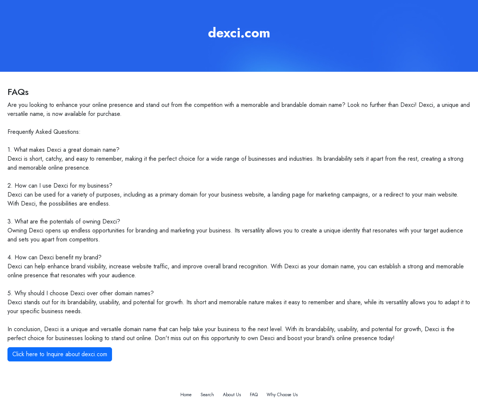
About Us (232, 394)
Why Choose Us (282, 394)
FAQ (254, 394)
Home (186, 394)
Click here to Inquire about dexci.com (59, 354)
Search (207, 394)
